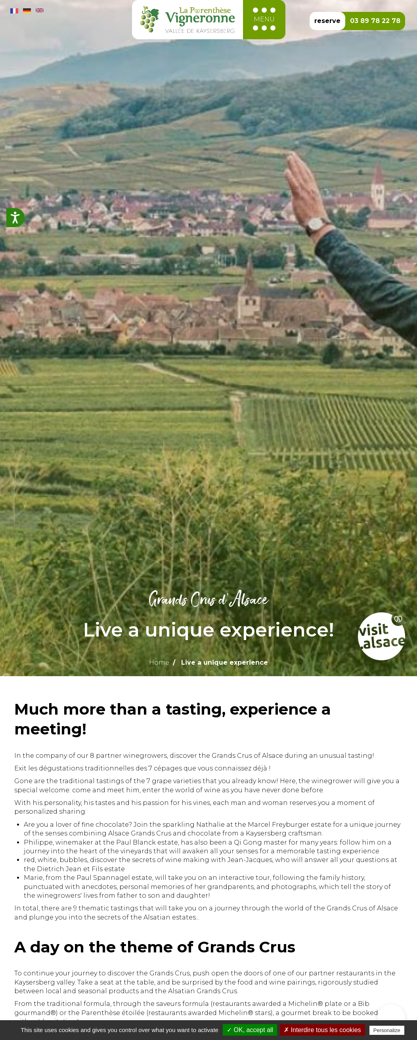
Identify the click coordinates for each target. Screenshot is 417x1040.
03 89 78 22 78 (375, 21)
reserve (327, 21)
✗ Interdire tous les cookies (322, 1030)
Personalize (386, 1030)
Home (159, 662)
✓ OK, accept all (250, 1030)
